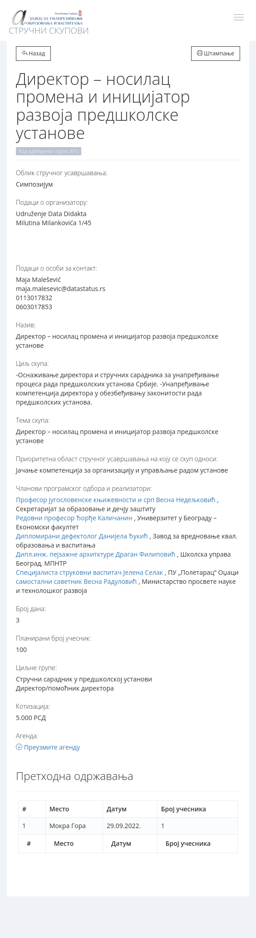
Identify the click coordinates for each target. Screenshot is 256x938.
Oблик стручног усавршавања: (62, 172)
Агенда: (27, 735)
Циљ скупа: (32, 363)
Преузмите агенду (48, 747)
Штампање (215, 53)
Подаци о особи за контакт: (56, 268)
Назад (33, 53)
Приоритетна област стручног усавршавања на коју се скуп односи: (117, 458)
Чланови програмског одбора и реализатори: (84, 488)
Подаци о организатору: (52, 202)
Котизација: (33, 706)
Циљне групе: (36, 667)
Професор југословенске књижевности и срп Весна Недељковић (116, 499)
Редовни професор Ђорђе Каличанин (74, 517)
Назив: (25, 325)
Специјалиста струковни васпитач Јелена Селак (89, 572)
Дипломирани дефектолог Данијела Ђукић (82, 536)
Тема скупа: (32, 420)
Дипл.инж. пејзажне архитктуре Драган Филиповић (95, 554)
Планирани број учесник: (53, 638)
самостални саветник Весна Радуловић (76, 581)
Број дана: (31, 608)
